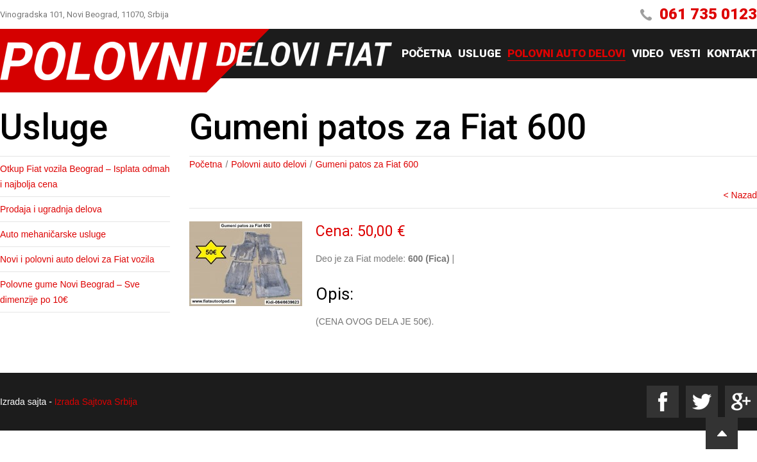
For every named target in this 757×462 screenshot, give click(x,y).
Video (647, 54)
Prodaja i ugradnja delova (51, 209)
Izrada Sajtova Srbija (96, 402)
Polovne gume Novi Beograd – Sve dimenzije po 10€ (70, 292)
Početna (427, 54)
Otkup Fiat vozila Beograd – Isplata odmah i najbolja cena (85, 176)
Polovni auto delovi (566, 54)
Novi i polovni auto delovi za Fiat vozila (77, 259)
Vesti (685, 54)
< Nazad (740, 195)
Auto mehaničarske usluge (53, 234)
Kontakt (732, 54)
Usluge (479, 54)
